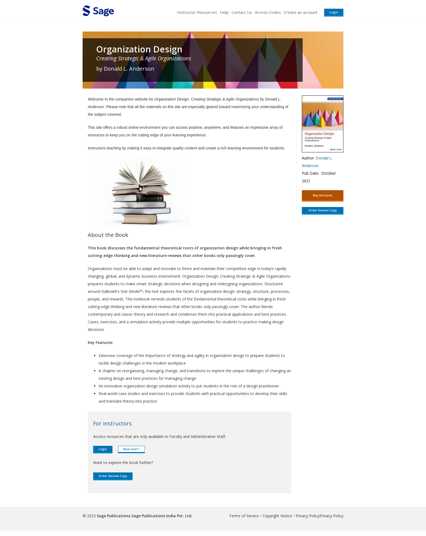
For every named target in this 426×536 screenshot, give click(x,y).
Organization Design (139, 49)
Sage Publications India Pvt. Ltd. (161, 515)
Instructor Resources (197, 12)
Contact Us (241, 12)
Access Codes (268, 12)
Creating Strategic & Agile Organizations (143, 58)
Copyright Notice (277, 515)
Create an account (300, 12)
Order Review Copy (113, 476)
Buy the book (322, 195)
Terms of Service (244, 515)
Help (224, 12)
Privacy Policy (308, 515)
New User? (131, 449)
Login (334, 12)
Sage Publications (113, 515)
